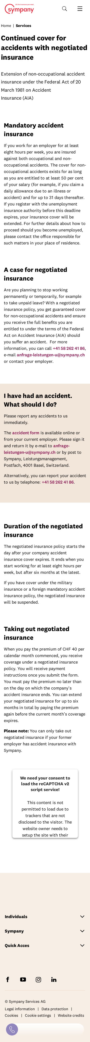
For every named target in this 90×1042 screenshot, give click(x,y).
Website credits (71, 1015)
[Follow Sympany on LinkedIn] (54, 979)
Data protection (55, 1008)
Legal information (20, 1008)
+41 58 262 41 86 (69, 348)
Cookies (11, 1015)
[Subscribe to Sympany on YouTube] (24, 979)
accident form (25, 432)
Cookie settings (38, 1015)
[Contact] (12, 1029)
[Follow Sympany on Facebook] (8, 979)
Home (18, 9)
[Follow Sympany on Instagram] (39, 979)
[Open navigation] (80, 8)
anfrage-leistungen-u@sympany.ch (51, 355)
